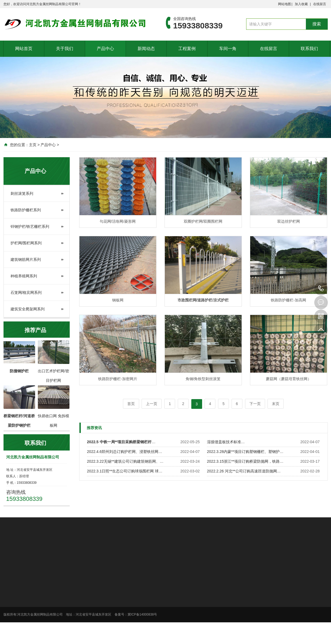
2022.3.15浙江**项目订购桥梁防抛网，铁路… (245, 461)
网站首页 (23, 48)
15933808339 (321, 288)
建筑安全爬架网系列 (28, 309)
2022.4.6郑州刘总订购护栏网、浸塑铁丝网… (124, 451)
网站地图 (284, 4)
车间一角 (227, 48)
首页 (131, 404)
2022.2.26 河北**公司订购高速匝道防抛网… (244, 471)
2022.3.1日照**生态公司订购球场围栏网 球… (124, 471)
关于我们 (64, 48)
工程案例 (187, 48)
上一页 (151, 404)
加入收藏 (301, 4)
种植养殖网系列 (24, 276)
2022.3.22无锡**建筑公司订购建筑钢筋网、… (125, 461)
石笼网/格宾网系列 (26, 292)
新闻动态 (146, 48)
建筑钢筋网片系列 (26, 259)
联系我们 (309, 48)
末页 (275, 404)
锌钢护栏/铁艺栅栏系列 (30, 226)
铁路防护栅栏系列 (26, 210)
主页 (32, 145)
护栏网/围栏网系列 (26, 243)
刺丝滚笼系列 (22, 193)
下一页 (255, 404)
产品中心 (105, 48)
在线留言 (319, 4)
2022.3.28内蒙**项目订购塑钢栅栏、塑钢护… (245, 451)
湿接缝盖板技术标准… (226, 442)
